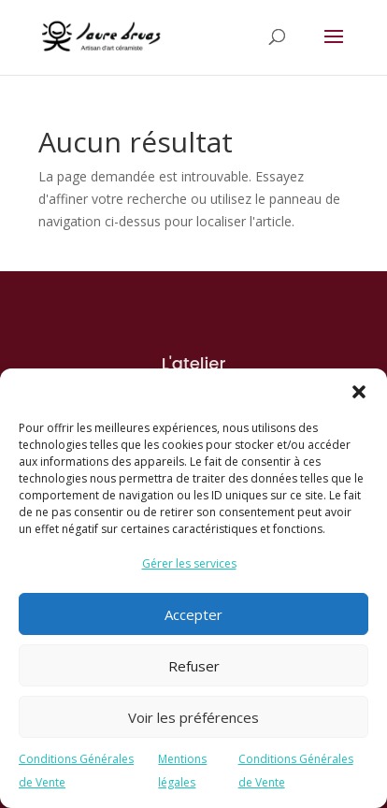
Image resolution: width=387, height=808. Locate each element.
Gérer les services (189, 563)
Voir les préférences (193, 717)
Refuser (194, 665)
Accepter (193, 614)
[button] (359, 391)
